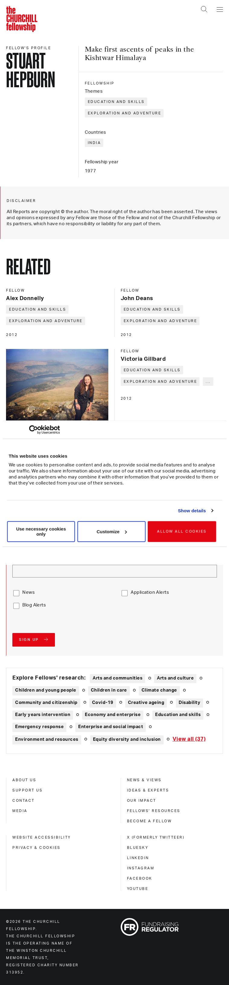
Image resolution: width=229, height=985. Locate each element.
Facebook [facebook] (139, 878)
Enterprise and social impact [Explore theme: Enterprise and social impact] (110, 726)
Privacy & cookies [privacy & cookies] (36, 847)
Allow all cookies (182, 531)
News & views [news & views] (144, 780)
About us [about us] (24, 780)
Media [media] (19, 811)
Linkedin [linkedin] (138, 858)
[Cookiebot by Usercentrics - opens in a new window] (33, 429)
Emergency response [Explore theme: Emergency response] (39, 726)
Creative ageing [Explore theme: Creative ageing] (146, 702)
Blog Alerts (34, 605)
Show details (192, 510)
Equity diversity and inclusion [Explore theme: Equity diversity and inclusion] (127, 739)
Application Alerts (150, 592)
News (28, 592)
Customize (112, 531)
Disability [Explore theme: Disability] (189, 702)
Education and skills (116, 102)
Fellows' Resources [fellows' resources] (153, 811)
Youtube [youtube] (137, 889)
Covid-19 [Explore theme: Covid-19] (102, 702)
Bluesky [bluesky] (137, 847)
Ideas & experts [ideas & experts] (148, 790)
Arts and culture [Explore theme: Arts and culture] (175, 678)
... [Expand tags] (208, 381)
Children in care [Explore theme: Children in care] (109, 690)
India (94, 143)
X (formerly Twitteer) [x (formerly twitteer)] (156, 837)
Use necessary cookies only (41, 531)
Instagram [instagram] (140, 868)
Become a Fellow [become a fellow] (149, 821)
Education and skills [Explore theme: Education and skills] (178, 714)
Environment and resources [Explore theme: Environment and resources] (46, 739)
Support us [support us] (27, 790)
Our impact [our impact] (141, 800)
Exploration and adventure (124, 113)
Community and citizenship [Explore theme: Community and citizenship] (46, 702)
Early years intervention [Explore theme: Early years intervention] (42, 714)
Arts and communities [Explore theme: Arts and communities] (117, 678)
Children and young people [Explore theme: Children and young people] (45, 690)
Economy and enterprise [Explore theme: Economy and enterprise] (113, 714)
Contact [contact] (23, 800)
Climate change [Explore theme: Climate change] (159, 690)
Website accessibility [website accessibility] (41, 837)
